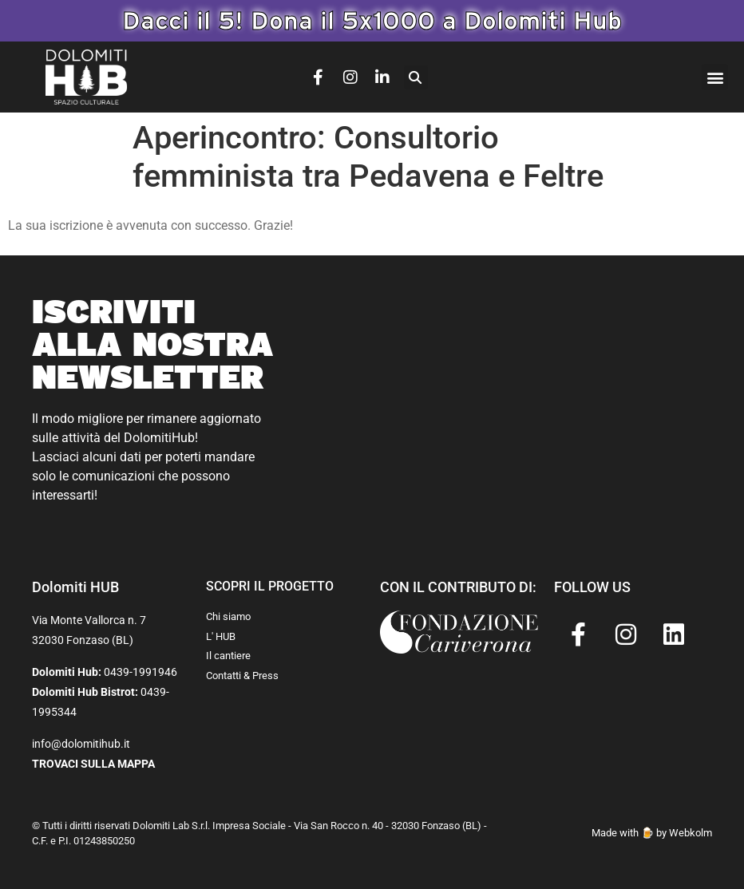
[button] (416, 77)
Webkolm (690, 833)
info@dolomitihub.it (81, 743)
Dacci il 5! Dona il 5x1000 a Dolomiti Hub (372, 20)
